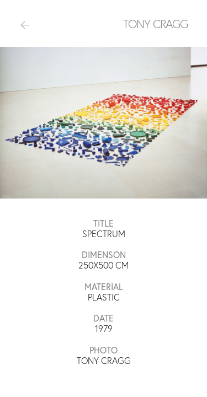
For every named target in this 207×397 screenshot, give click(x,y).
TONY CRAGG (155, 23)
